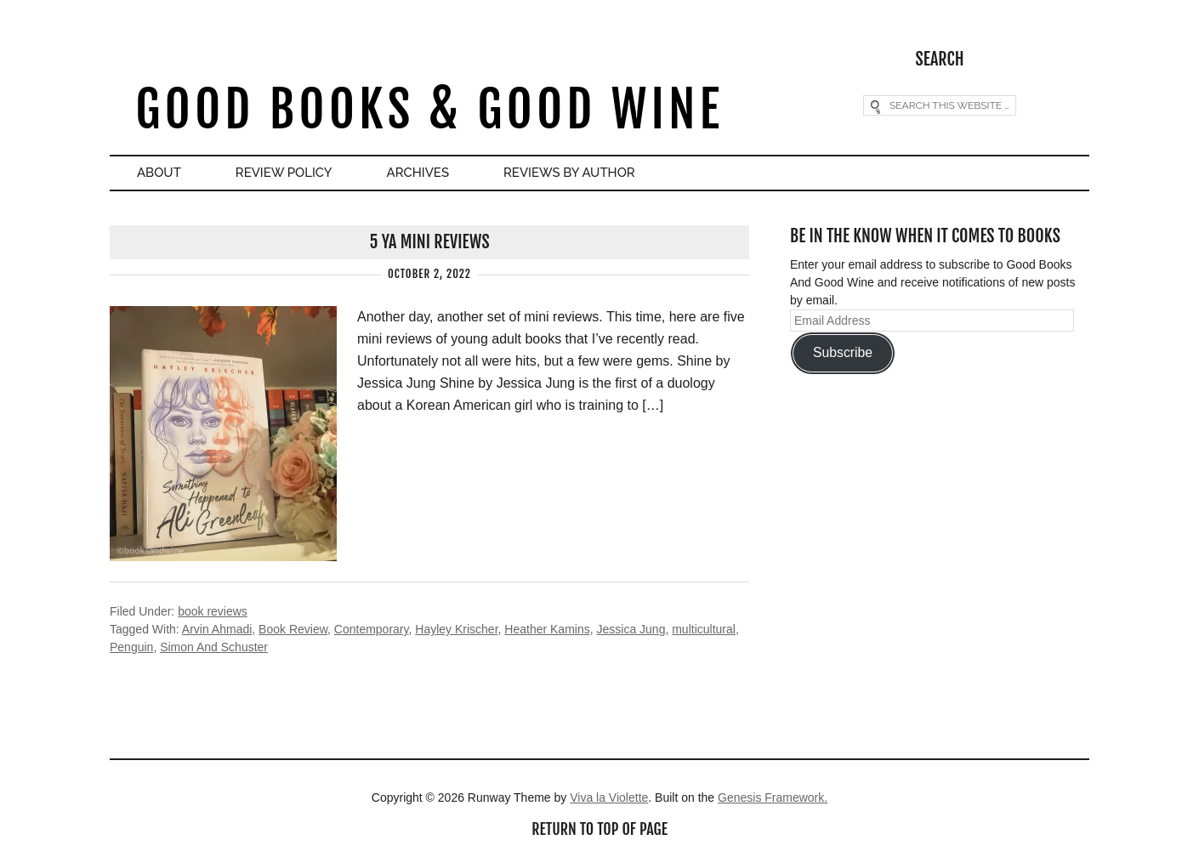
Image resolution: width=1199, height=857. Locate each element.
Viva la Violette (609, 797)
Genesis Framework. (772, 797)
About (159, 172)
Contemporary (371, 629)
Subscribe (842, 352)
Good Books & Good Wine (429, 109)
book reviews (212, 611)
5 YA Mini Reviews (429, 242)
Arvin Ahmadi (217, 629)
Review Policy (284, 172)
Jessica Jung (630, 629)
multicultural (704, 629)
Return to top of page (599, 829)
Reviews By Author (569, 172)
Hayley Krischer (456, 629)
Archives (418, 172)
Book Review (293, 629)
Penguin (131, 647)
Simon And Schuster (214, 647)
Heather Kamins (546, 629)
